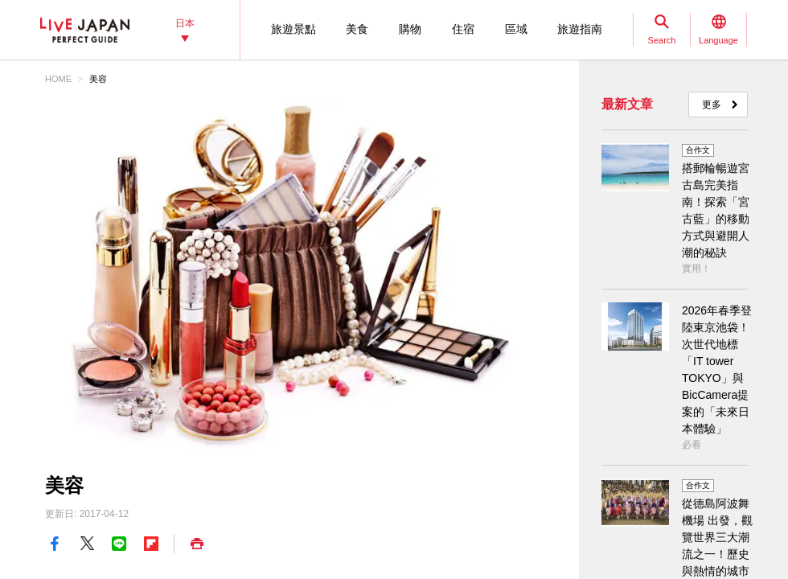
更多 (711, 104)
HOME (58, 79)
